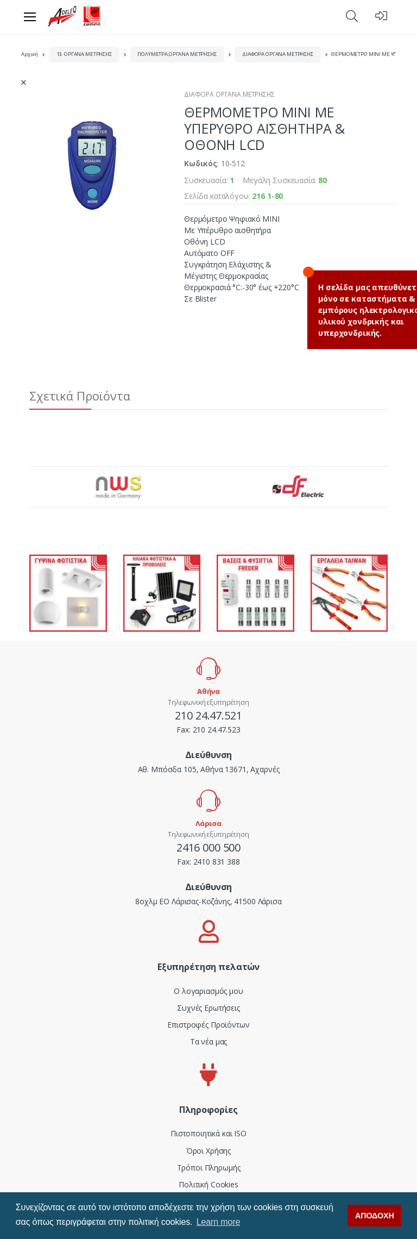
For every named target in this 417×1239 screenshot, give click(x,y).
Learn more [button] (218, 1222)
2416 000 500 (208, 847)
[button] (352, 16)
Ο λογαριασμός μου (208, 991)
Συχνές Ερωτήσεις (208, 1008)
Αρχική (29, 54)
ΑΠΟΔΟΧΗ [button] (374, 1215)
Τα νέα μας (209, 1041)
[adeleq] (74, 16)
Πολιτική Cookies (208, 1184)
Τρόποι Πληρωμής (209, 1167)
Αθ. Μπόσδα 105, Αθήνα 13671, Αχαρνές (209, 769)
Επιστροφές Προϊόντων (208, 1024)
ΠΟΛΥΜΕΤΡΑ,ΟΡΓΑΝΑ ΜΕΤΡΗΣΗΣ (176, 54)
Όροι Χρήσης (208, 1151)
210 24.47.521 (208, 715)
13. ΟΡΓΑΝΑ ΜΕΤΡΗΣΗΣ (84, 54)
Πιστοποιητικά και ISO (208, 1133)
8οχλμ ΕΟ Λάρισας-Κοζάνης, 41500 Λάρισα (208, 901)
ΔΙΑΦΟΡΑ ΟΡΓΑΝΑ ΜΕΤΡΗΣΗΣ (277, 54)
